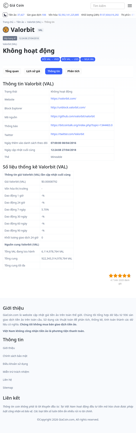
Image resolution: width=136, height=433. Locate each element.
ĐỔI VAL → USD (70, 59)
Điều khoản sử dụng (15, 364)
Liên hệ (7, 379)
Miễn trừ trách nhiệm (16, 372)
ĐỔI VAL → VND (50, 59)
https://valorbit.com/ (63, 98)
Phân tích (74, 71)
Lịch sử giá (33, 71)
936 (44, 14)
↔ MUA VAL (87, 59)
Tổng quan (12, 71)
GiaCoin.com (66, 419)
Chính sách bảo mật (15, 356)
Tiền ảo (20, 22)
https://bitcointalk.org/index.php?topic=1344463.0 (82, 125)
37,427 (20, 14)
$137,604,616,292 (109, 14)
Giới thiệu (9, 348)
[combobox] (108, 6)
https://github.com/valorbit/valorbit (73, 116)
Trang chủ (8, 22)
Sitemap (8, 387)
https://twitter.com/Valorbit (67, 134)
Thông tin (49, 22)
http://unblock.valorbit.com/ (68, 107)
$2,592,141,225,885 (69, 14)
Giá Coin (13, 5)
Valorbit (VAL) (34, 22)
